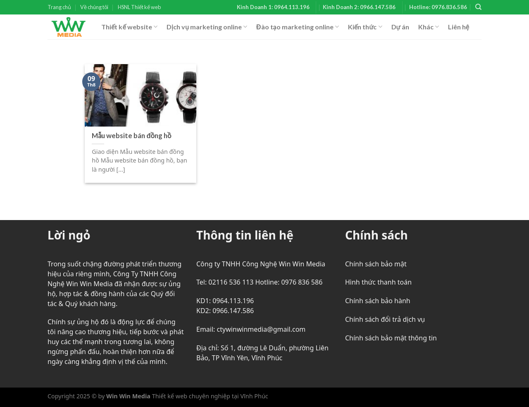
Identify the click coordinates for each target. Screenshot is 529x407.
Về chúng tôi (94, 7)
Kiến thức (365, 27)
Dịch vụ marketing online (207, 27)
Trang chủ (59, 7)
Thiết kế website (129, 27)
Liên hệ (458, 27)
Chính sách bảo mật (376, 263)
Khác (428, 27)
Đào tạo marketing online (297, 27)
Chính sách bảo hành (377, 300)
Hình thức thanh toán (378, 282)
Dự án (400, 27)
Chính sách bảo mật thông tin (391, 337)
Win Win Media (128, 396)
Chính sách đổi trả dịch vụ (385, 319)
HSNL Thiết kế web (139, 7)
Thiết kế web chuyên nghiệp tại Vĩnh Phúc (209, 396)
